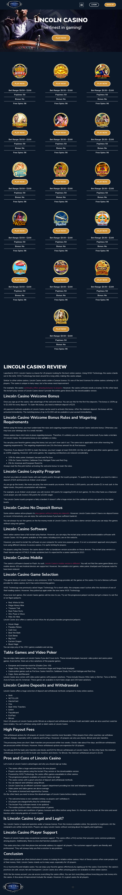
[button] (76, 5)
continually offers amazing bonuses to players (43, 388)
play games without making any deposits (52, 513)
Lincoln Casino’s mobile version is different (62, 563)
